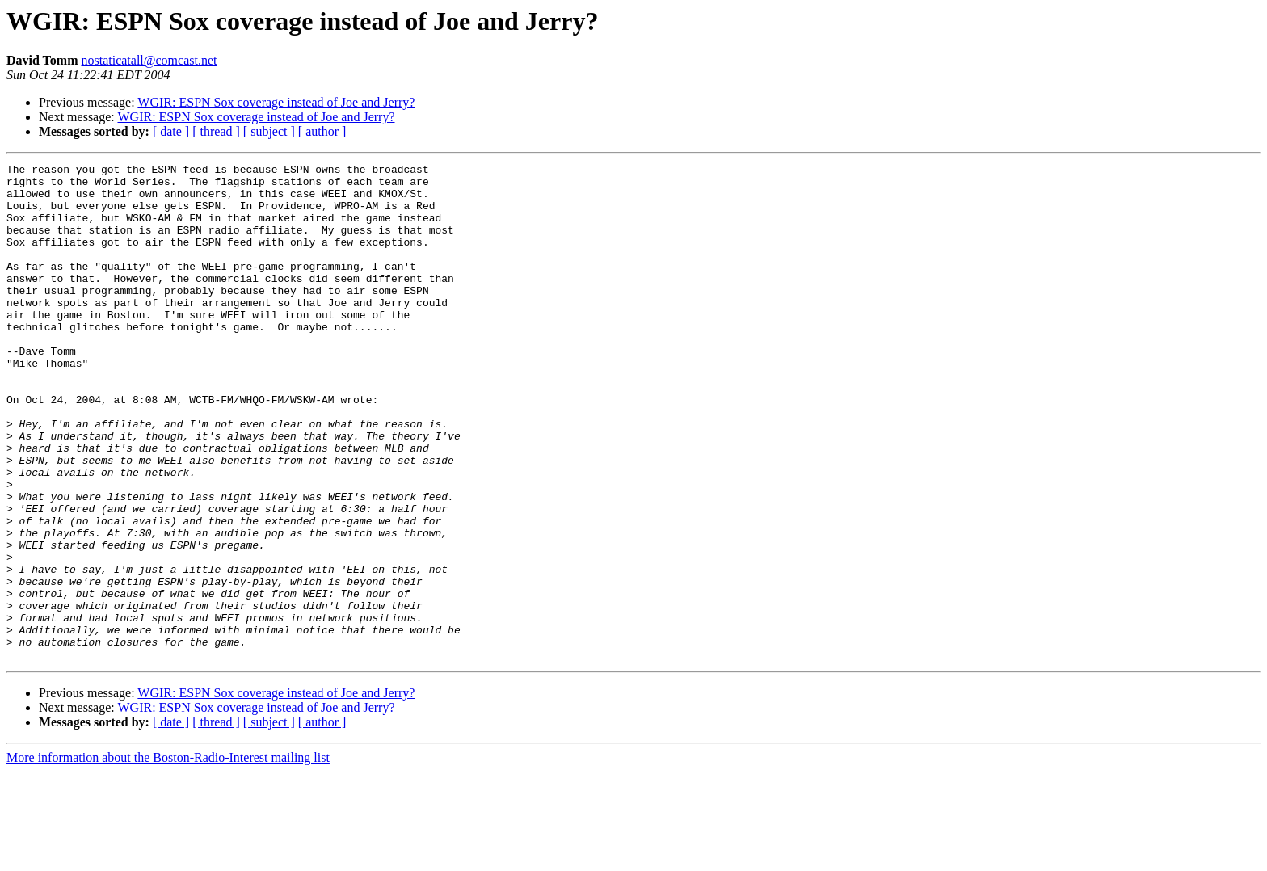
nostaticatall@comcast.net (149, 60)
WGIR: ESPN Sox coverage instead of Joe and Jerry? (276, 102)
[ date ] (171, 131)
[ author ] (322, 131)
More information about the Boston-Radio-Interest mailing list (168, 857)
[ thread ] (216, 131)
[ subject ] (269, 131)
